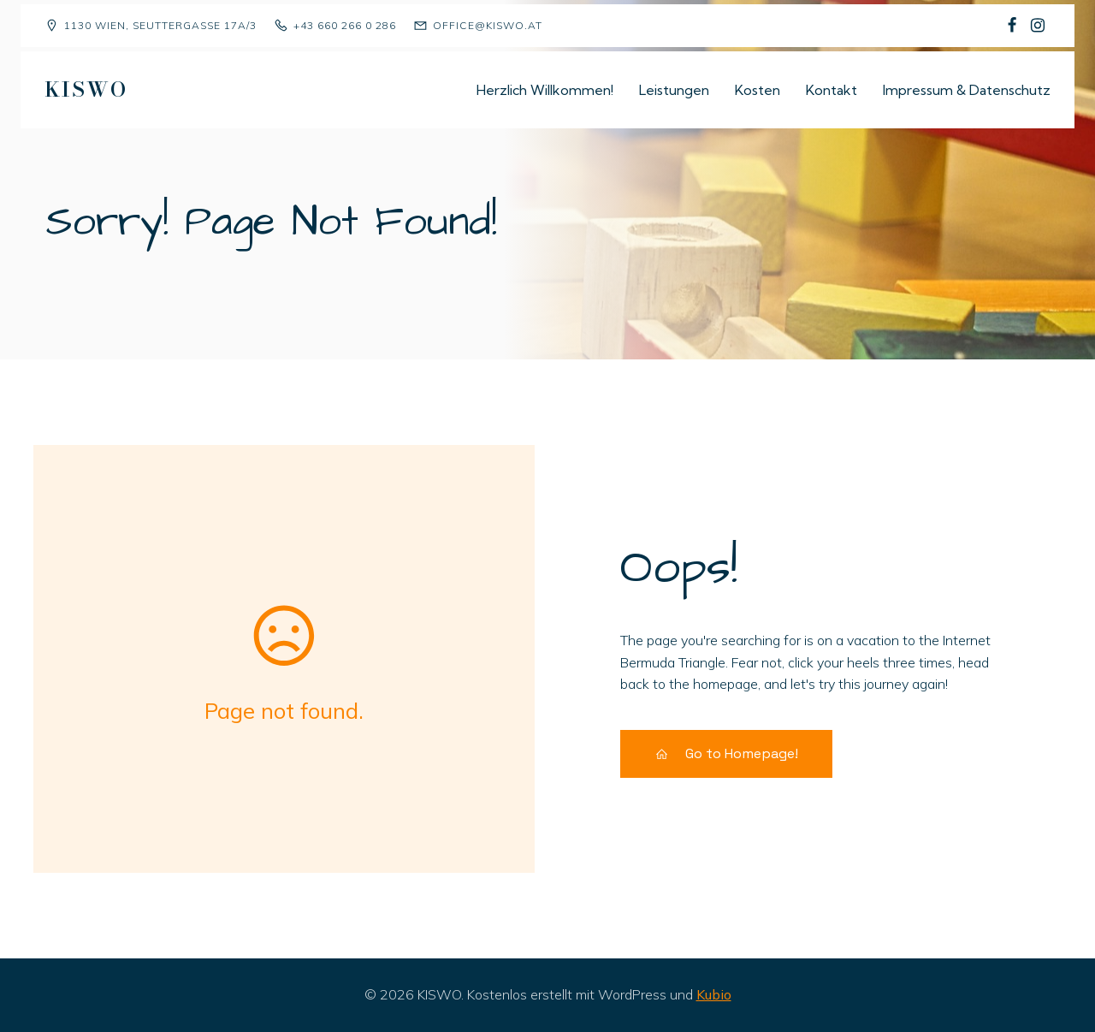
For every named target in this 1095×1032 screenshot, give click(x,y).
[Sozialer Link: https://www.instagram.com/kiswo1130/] (1038, 26)
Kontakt (831, 89)
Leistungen (674, 89)
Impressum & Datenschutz (967, 89)
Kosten (757, 89)
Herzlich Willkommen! (544, 89)
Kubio (713, 994)
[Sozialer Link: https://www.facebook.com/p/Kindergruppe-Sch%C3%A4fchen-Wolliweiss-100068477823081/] (1012, 26)
